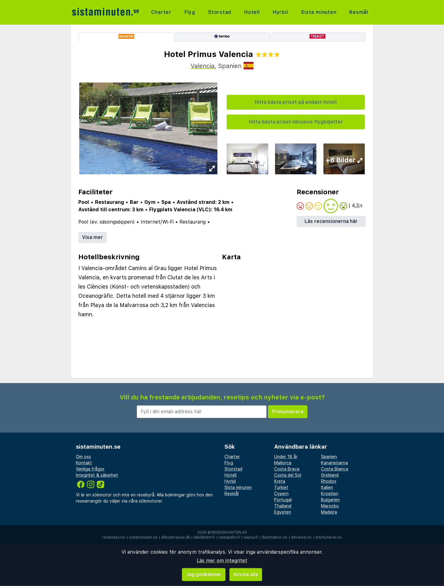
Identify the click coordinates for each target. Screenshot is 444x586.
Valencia (202, 66)
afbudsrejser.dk (175, 537)
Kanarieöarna (334, 462)
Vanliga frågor (90, 469)
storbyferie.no (328, 537)
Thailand (282, 505)
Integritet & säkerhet (97, 475)
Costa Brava (286, 469)
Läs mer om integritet (222, 561)
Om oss (83, 456)
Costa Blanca (334, 469)
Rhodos (328, 481)
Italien (327, 487)
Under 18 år (286, 456)
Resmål (358, 12)
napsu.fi (251, 537)
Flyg (189, 12)
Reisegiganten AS (229, 532)
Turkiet (281, 487)
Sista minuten (318, 12)
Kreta (279, 481)
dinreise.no (301, 537)
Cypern (281, 493)
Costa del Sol (287, 475)
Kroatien (329, 493)
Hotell (252, 12)
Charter (161, 12)
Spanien (329, 456)
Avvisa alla (245, 574)
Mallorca (282, 462)
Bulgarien (330, 499)
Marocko (330, 505)
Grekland (330, 475)
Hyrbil (280, 12)
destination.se (274, 537)
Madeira (329, 512)
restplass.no (113, 537)
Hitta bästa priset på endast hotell (296, 102)
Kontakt (84, 462)
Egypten (282, 512)
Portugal (283, 499)
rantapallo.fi (229, 537)
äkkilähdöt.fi (204, 537)
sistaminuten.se (143, 537)
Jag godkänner (203, 574)
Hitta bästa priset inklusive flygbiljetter (296, 122)
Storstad (219, 12)
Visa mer (92, 237)
